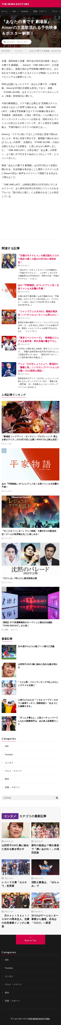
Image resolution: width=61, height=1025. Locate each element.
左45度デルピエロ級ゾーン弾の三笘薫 (36, 646)
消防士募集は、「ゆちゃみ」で (45, 884)
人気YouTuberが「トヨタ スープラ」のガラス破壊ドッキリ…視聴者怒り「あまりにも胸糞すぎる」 (38, 703)
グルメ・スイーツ (13, 771)
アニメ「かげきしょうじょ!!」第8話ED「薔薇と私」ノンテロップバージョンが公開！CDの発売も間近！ (38, 367)
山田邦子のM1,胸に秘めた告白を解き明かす (15, 847)
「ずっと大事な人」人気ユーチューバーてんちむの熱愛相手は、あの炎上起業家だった (38, 720)
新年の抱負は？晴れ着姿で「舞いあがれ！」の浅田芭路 (45, 849)
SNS (14, 11)
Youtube (24, 11)
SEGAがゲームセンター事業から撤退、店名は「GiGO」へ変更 (44, 919)
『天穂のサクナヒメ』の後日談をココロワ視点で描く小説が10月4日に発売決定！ (38, 259)
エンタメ (24, 42)
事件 (7, 779)
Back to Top (30, 940)
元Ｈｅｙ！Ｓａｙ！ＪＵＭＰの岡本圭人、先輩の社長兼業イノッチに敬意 (15, 921)
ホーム (4, 11)
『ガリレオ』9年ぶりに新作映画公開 (19, 578)
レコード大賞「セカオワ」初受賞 (14, 884)
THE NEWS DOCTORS (39, 1018)
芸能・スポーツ (40, 11)
